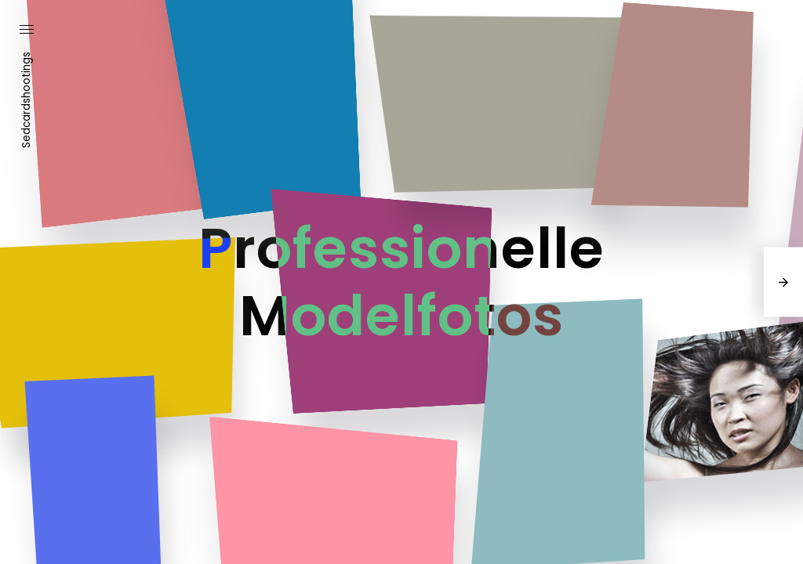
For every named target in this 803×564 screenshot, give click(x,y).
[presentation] (783, 282)
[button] (27, 31)
